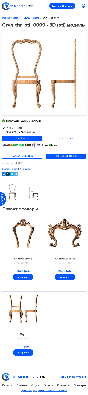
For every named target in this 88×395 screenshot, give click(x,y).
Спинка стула (23, 261)
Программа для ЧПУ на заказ (16, 169)
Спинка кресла (64, 261)
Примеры (80, 385)
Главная (6, 18)
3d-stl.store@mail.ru (73, 376)
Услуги (35, 385)
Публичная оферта (29, 391)
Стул (23, 336)
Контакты (63, 385)
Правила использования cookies (52, 391)
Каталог (16, 18)
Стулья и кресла (31, 18)
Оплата (48, 385)
